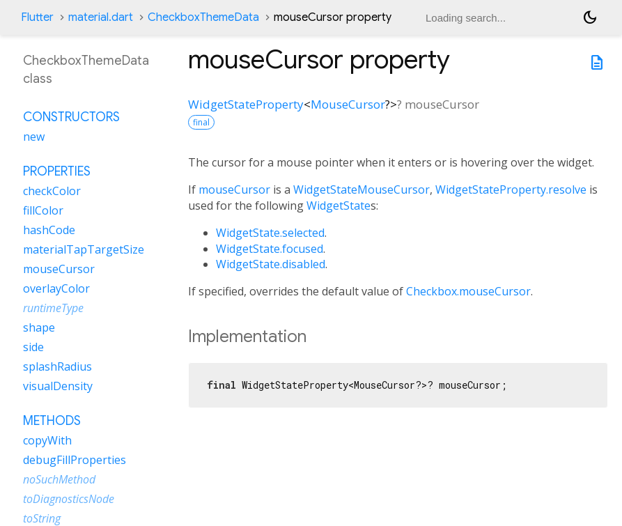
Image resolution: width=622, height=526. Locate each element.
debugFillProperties (74, 459)
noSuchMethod (59, 479)
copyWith (47, 440)
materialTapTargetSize (83, 249)
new (34, 136)
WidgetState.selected (270, 232)
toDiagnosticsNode (68, 498)
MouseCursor (348, 104)
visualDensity (58, 386)
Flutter (37, 17)
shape (39, 327)
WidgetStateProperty (246, 104)
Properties (57, 171)
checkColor (52, 191)
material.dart (100, 17)
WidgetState (338, 205)
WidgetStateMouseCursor (361, 189)
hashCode (49, 230)
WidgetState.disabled (270, 264)
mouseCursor (234, 189)
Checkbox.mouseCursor (468, 291)
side (33, 347)
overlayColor (56, 288)
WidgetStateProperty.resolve (510, 189)
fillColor (43, 210)
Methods (52, 420)
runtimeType (53, 308)
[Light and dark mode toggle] (590, 17)
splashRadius (57, 366)
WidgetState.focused (269, 248)
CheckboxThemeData (203, 17)
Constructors (71, 117)
